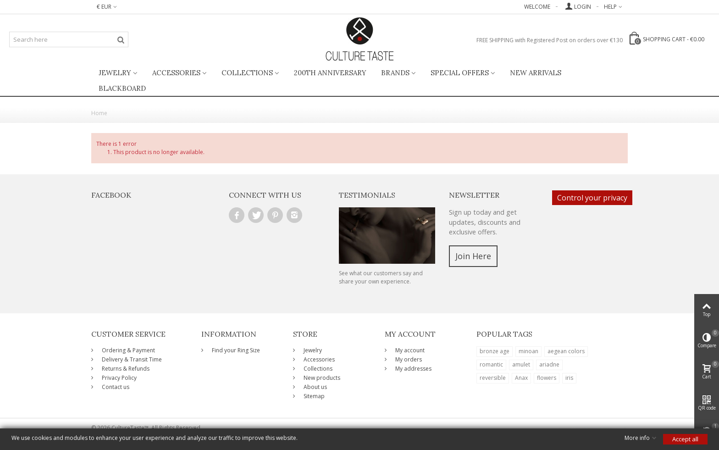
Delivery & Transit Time (131, 359)
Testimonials (367, 195)
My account (409, 350)
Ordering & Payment (127, 350)
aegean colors (566, 351)
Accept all (685, 439)
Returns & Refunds (124, 368)
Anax (521, 378)
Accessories (176, 72)
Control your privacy (592, 198)
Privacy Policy (118, 378)
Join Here (473, 255)
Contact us (114, 387)
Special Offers (460, 72)
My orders (408, 359)
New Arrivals (535, 72)
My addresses (412, 368)
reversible (493, 378)
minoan (528, 351)
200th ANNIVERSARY (330, 72)
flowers (546, 378)
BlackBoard (122, 88)
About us (314, 387)
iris (569, 378)
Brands (395, 72)
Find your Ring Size (235, 350)
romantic (491, 364)
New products (321, 378)
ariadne (549, 364)
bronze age (494, 351)
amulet (521, 364)
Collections (247, 72)
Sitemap (313, 396)
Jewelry (115, 72)
